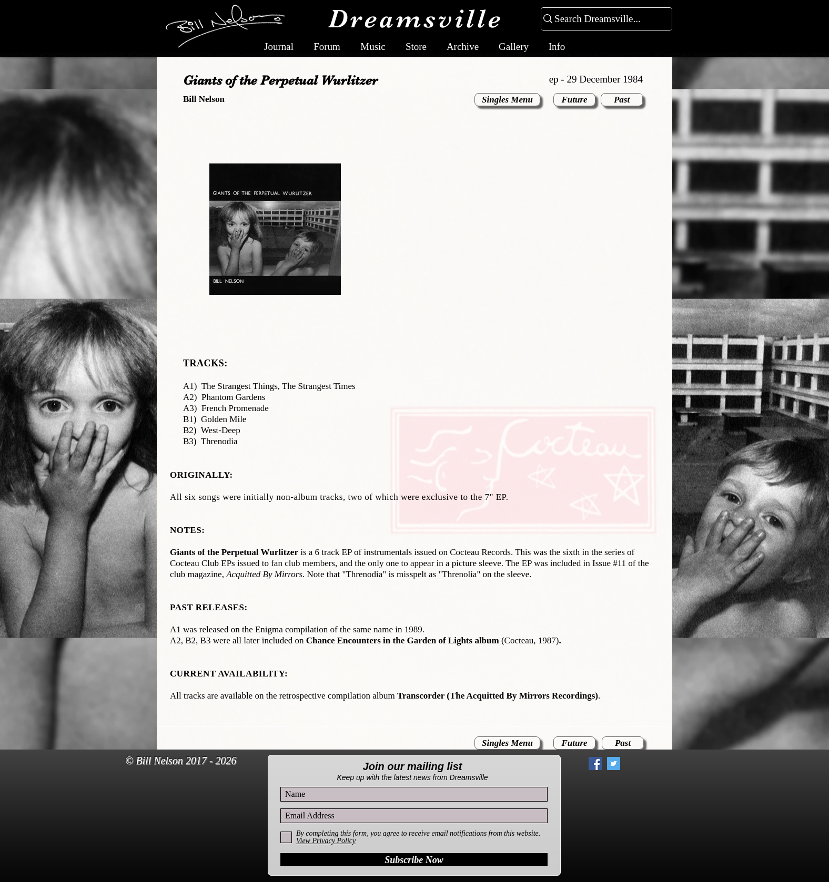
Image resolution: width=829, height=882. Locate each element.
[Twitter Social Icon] (613, 763)
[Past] (622, 99)
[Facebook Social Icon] (595, 763)
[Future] (574, 99)
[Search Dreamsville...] (602, 19)
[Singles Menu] (507, 99)
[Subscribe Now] (414, 859)
